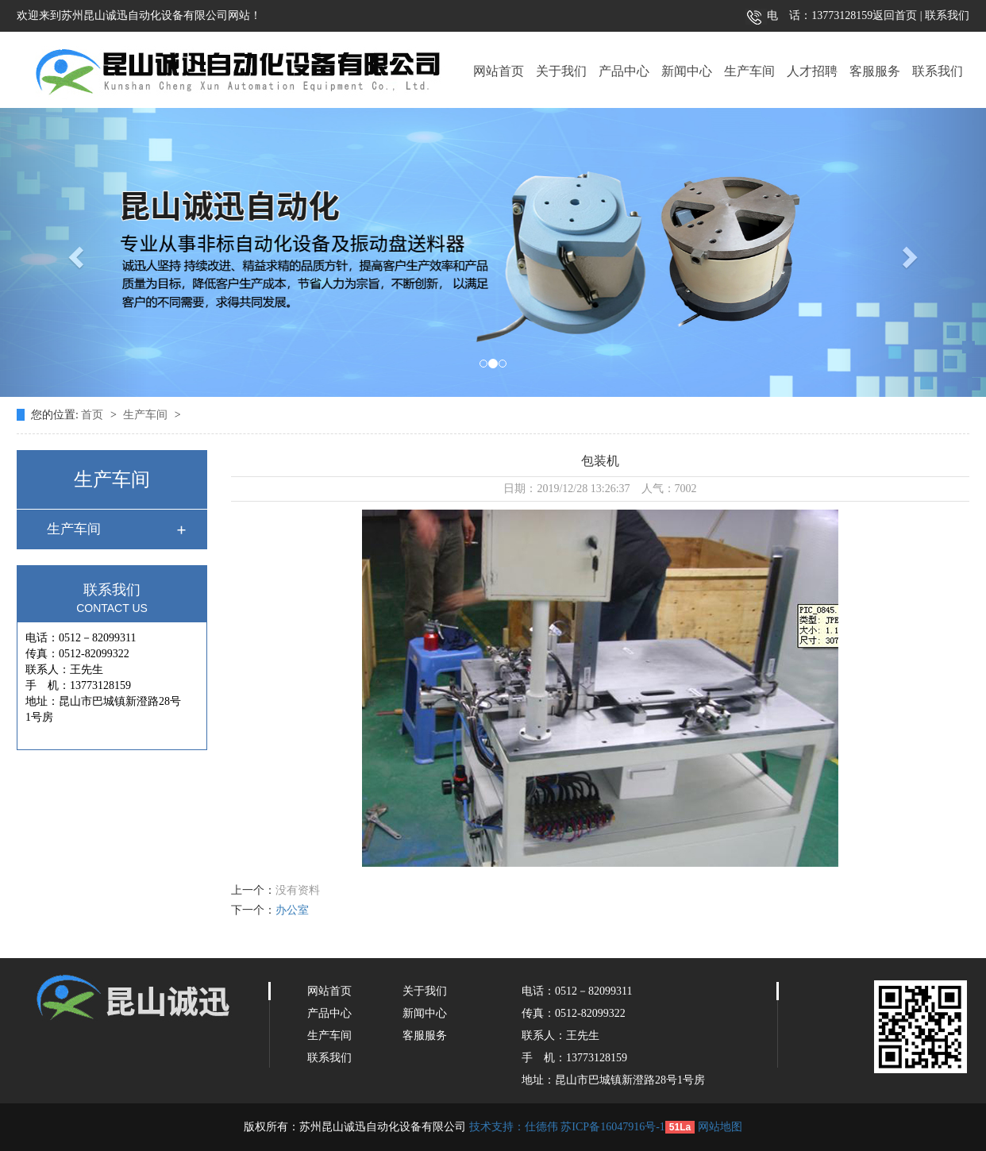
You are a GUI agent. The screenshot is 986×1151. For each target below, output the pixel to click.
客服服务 (874, 71)
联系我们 (946, 15)
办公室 (292, 910)
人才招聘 (812, 71)
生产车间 (749, 71)
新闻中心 (686, 71)
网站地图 (720, 1127)
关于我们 (561, 71)
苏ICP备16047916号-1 (612, 1127)
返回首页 (894, 15)
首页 (93, 415)
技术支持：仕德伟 (513, 1127)
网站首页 (498, 71)
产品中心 (624, 71)
